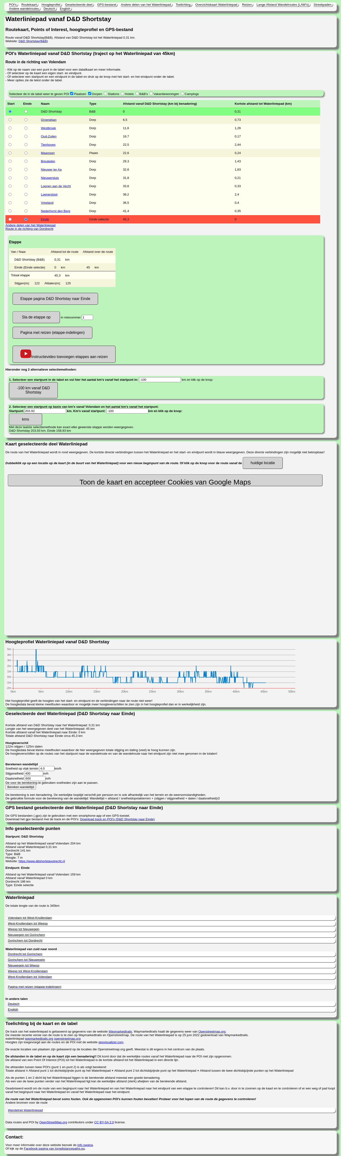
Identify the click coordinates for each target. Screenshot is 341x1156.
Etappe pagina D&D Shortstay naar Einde (55, 299)
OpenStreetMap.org (53, 1122)
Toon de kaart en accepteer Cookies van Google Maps (165, 482)
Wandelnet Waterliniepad (25, 1110)
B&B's (143, 94)
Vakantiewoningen (166, 94)
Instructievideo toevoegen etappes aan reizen (64, 354)
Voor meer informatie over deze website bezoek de (41, 1145)
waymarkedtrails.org (39, 1038)
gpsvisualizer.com (111, 1042)
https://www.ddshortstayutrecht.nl (41, 861)
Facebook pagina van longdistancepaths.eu (54, 1148)
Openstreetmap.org (212, 1031)
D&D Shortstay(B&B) (33, 41)
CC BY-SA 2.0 (104, 1122)
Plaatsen (80, 94)
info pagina (85, 1145)
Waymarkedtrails (120, 1031)
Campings (192, 94)
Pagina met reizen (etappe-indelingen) (52, 333)
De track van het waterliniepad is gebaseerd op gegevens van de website (57, 1031)
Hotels (129, 94)
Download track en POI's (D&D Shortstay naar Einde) (117, 819)
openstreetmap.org (67, 1038)
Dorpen (97, 94)
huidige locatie (263, 463)
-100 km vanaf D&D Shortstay (33, 390)
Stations (113, 94)
